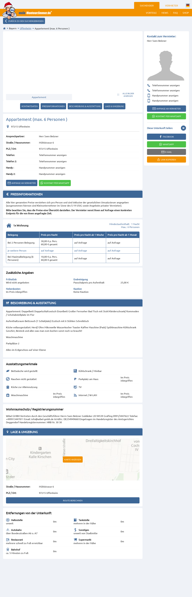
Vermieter (171, 5)
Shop (186, 12)
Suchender (147, 5)
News (165, 12)
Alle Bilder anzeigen (128, 94)
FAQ (175, 12)
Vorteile (151, 12)
